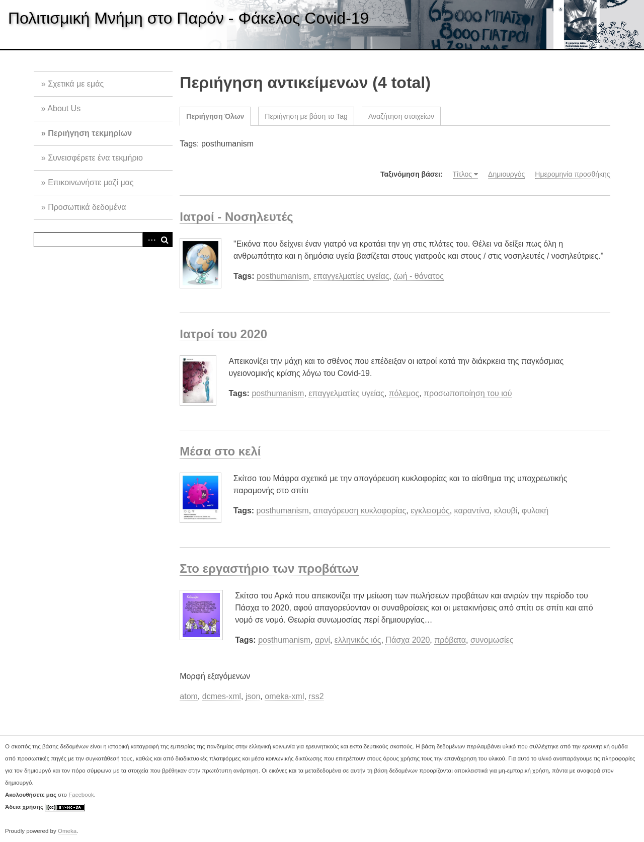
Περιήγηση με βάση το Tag (306, 116)
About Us (63, 108)
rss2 (316, 696)
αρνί (322, 640)
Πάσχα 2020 (407, 640)
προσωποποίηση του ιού (468, 393)
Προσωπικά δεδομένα (87, 207)
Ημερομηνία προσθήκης (572, 174)
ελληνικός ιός (358, 640)
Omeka (67, 831)
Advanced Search (149, 239)
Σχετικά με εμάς (76, 84)
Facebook (81, 795)
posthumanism (283, 276)
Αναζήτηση (165, 239)
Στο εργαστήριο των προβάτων (269, 568)
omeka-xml (284, 696)
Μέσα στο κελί (220, 451)
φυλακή (535, 510)
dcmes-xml (221, 696)
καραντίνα (472, 510)
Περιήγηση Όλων (215, 116)
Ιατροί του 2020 (223, 334)
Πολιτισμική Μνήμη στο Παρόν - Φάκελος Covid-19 (188, 18)
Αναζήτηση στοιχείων (401, 116)
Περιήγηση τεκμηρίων (90, 133)
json (253, 696)
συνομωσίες (492, 640)
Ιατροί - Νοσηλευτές (236, 216)
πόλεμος (404, 393)
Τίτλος (462, 174)
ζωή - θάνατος (418, 276)
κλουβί (505, 510)
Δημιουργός (506, 174)
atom (189, 696)
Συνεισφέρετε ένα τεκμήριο (95, 158)
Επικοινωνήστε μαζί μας (90, 182)
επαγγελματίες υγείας (351, 276)
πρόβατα (450, 640)
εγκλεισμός (430, 510)
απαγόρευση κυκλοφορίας (360, 510)
